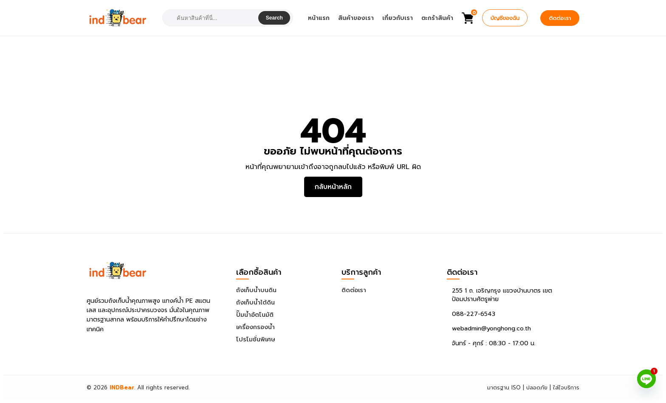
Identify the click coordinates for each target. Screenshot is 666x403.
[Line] (646, 378)
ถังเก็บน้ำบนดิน (256, 290)
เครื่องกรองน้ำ (255, 327)
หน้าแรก (319, 18)
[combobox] (211, 18)
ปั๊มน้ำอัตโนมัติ (255, 314)
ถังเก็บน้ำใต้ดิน (255, 302)
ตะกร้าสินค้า (437, 18)
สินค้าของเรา (356, 18)
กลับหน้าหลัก (333, 187)
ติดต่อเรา (560, 18)
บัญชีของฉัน (504, 18)
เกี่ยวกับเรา (397, 18)
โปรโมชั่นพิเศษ (255, 339)
